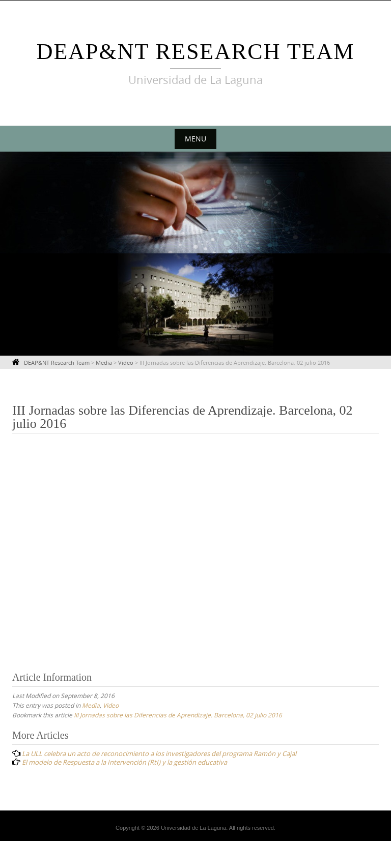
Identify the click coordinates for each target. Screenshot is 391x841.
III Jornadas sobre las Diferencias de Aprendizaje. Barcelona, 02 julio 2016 (178, 715)
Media (91, 705)
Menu (195, 138)
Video (111, 705)
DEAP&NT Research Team (196, 51)
